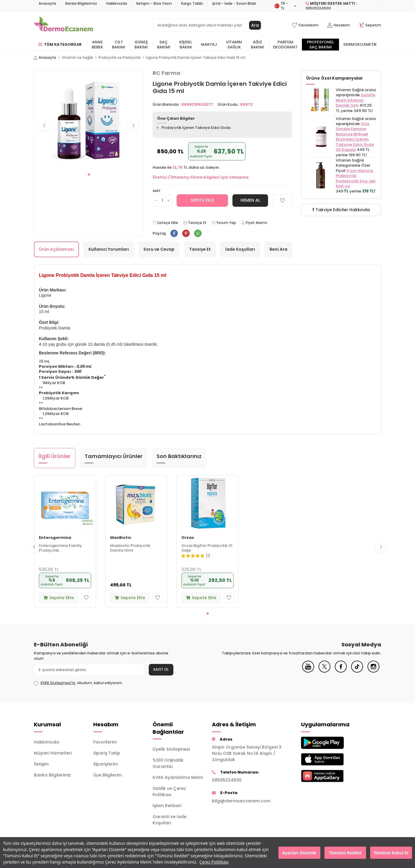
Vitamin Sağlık (234, 44)
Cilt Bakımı (118, 44)
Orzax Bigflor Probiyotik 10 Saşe (206, 548)
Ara (255, 25)
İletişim (41, 764)
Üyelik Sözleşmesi (171, 749)
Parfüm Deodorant (285, 44)
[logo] (63, 25)
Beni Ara (278, 249)
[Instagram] (373, 671)
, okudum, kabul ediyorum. (78, 683)
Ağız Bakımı (257, 44)
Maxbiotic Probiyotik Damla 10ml (130, 548)
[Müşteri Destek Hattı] (341, 6)
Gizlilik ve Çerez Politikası (169, 791)
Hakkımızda (116, 3)
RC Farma (166, 73)
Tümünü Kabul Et (390, 853)
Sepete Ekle (202, 200)
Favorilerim (105, 742)
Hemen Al (250, 200)
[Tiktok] (357, 671)
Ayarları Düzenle (299, 853)
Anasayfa (47, 3)
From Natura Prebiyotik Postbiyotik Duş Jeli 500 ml (356, 178)
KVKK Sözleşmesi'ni (58, 682)
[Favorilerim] (305, 25)
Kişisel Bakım (185, 44)
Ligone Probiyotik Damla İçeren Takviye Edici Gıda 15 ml (195, 57)
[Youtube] (308, 671)
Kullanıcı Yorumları (108, 249)
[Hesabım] (338, 25)
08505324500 (227, 780)
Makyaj (209, 44)
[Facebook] (341, 671)
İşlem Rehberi (167, 806)
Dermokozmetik (360, 44)
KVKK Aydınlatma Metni (178, 777)
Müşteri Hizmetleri (53, 753)
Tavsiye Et (195, 222)
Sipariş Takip (106, 753)
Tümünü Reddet (345, 853)
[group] (88, 120)
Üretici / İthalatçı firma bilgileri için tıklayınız (201, 177)
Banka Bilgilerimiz (81, 3)
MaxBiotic (121, 537)
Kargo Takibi (192, 3)
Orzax (187, 537)
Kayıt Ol (161, 669)
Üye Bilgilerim (107, 775)
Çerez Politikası (214, 862)
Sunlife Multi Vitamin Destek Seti (355, 100)
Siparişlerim (105, 764)
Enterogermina (55, 537)
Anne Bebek (97, 44)
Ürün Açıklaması (56, 249)
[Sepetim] (370, 25)
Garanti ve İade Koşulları (169, 820)
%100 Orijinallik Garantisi (168, 763)
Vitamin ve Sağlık (77, 57)
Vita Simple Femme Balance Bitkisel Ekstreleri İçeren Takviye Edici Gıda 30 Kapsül (355, 136)
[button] (89, 174)
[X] (324, 671)
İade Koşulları (240, 249)
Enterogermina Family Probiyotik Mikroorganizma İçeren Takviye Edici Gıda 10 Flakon (61, 548)
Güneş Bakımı (141, 44)
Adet (157, 191)
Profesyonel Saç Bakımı (320, 44)
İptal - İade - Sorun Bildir (234, 3)
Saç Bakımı (163, 44)
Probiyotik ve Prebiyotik (119, 57)
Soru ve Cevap (159, 249)
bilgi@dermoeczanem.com (241, 801)
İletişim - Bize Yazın (154, 3)
